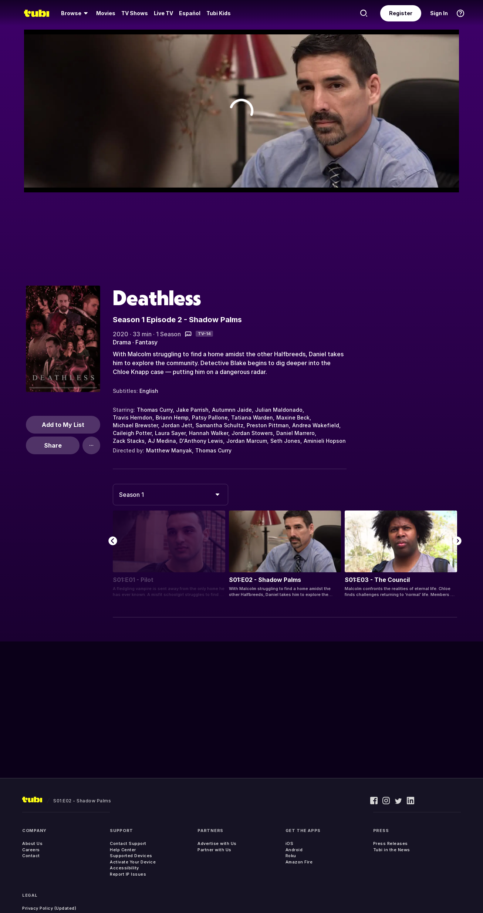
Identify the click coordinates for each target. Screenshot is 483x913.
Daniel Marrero (295, 433)
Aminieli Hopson (325, 441)
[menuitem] (75, 13)
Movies (105, 13)
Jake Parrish (192, 410)
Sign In (439, 13)
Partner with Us (214, 849)
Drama (122, 342)
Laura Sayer (170, 433)
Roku (291, 855)
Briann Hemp (172, 417)
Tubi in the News (391, 849)
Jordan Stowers (252, 433)
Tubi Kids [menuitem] (218, 13)
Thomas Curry (155, 410)
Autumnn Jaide (232, 410)
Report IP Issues (128, 874)
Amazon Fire (299, 862)
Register (400, 13)
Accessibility (124, 867)
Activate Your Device (133, 862)
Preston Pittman (268, 425)
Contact (31, 855)
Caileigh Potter (132, 433)
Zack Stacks (129, 441)
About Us (32, 843)
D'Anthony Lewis (201, 441)
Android (294, 849)
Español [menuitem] (189, 13)
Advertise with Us (217, 843)
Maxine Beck (293, 417)
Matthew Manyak (169, 450)
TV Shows (134, 13)
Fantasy (146, 342)
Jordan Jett (176, 425)
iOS (290, 843)
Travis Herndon (132, 417)
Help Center (123, 849)
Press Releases (390, 843)
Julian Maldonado (279, 410)
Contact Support (128, 843)
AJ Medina (162, 441)
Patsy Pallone (210, 417)
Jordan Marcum (246, 441)
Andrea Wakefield (315, 425)
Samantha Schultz (219, 425)
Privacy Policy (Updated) (49, 908)
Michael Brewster (135, 425)
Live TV (163, 13)
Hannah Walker (208, 433)
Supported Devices (131, 855)
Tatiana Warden (252, 417)
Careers (31, 849)
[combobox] (170, 494)
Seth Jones (285, 441)
